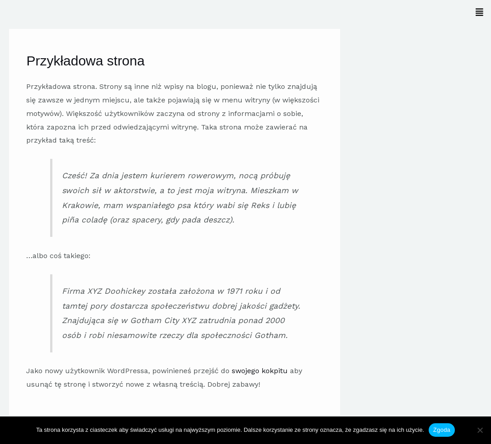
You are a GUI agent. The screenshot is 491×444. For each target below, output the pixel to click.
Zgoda (441, 429)
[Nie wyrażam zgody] (479, 430)
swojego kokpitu (260, 370)
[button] (366, 12)
